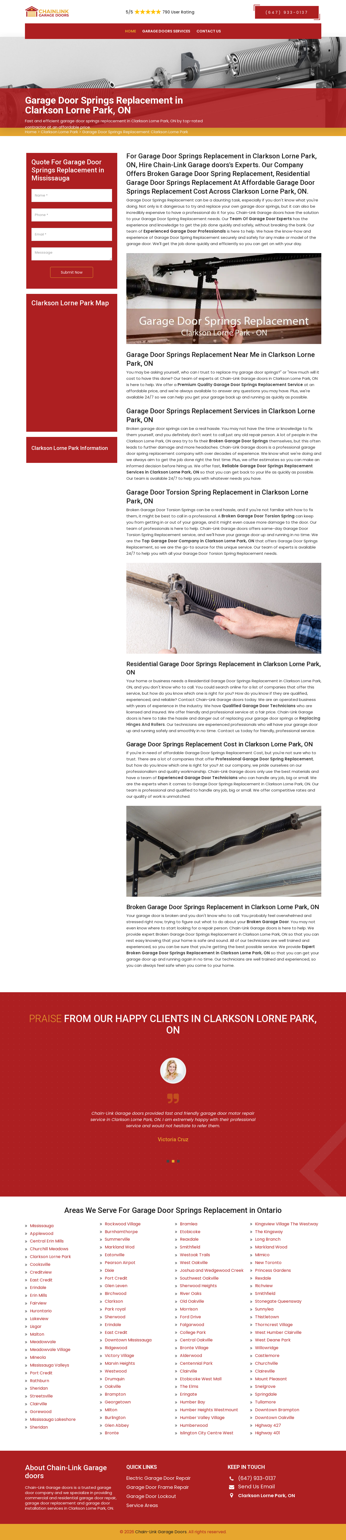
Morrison (189, 1309)
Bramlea (188, 1224)
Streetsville (41, 1396)
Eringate (188, 1394)
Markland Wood (271, 1247)
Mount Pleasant (271, 1379)
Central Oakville (196, 1340)
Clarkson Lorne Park (50, 1257)
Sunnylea (264, 1309)
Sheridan (39, 1388)
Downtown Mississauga (128, 1340)
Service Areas (142, 1505)
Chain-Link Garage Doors (160, 1532)
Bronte (112, 1433)
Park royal (115, 1309)
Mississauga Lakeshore (53, 1419)
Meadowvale (43, 1342)
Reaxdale (189, 1239)
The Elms (189, 1386)
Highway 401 (267, 1433)
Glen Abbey (117, 1425)
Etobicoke (190, 1232)
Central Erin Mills (47, 1241)
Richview (264, 1286)
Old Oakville (192, 1301)
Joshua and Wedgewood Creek (212, 1270)
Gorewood (40, 1412)
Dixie (109, 1270)
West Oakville (194, 1263)
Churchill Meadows (49, 1249)
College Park (193, 1332)
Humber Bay (192, 1402)
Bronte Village (194, 1348)
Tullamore (265, 1402)
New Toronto (268, 1263)
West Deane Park (273, 1340)
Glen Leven (116, 1286)
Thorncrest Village (274, 1325)
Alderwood (191, 1356)
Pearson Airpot (120, 1263)
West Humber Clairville (278, 1332)
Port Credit (41, 1373)
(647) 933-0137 (286, 12)
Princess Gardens (273, 1270)
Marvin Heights (120, 1363)
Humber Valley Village (202, 1418)
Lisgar (36, 1326)
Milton (111, 1410)
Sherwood (115, 1317)
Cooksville (40, 1264)
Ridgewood (116, 1348)
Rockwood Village (123, 1224)
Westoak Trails (195, 1255)
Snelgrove (265, 1386)
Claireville (265, 1371)
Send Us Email (256, 1486)
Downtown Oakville (274, 1418)
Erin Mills (38, 1295)
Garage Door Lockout (151, 1496)
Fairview (38, 1303)
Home (130, 31)
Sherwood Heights (198, 1286)
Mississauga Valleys (49, 1365)
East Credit (41, 1280)
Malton (37, 1334)
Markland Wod (119, 1247)
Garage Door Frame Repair (157, 1487)
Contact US (209, 31)
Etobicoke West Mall (200, 1379)
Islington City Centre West (206, 1433)
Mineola (38, 1357)
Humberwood (194, 1425)
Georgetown (118, 1402)
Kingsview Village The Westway (286, 1224)
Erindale (38, 1288)
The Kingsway (269, 1232)
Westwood (116, 1371)
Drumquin (115, 1379)
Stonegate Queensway (278, 1301)
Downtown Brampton (277, 1410)
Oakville (113, 1386)
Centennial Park (196, 1363)
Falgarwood (192, 1325)
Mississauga (42, 1226)
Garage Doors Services (166, 31)
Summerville (117, 1239)
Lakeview (39, 1319)
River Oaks (190, 1293)
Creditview (41, 1272)
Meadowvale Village (50, 1350)
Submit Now (71, 272)
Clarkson (114, 1301)
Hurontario (41, 1311)
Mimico (262, 1255)
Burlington (115, 1418)
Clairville (38, 1404)
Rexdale (263, 1278)
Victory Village (119, 1356)
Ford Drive (190, 1317)
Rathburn (39, 1381)
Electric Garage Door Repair (158, 1478)
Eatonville (115, 1255)
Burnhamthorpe (121, 1232)
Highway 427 (268, 1425)
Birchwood (115, 1293)
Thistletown (267, 1317)
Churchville (266, 1363)
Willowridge (266, 1348)
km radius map (71, 366)
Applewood (41, 1234)
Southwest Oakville (199, 1278)
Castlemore (267, 1356)
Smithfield (190, 1247)
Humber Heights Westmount (209, 1410)
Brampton (115, 1394)
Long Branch (267, 1239)
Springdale (266, 1394)
